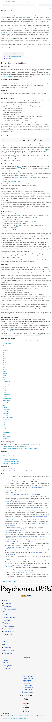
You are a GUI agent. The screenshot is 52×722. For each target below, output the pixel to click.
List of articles (8, 629)
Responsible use (7, 454)
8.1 (8, 519)
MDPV (4, 430)
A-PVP (4, 377)
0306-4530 (12, 554)
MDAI (4, 424)
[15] (20, 215)
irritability (20, 27)
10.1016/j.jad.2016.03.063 (20, 578)
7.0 (6, 510)
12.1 (9, 543)
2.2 (9, 479)
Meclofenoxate (6, 432)
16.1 (9, 566)
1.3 (11, 475)
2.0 (6, 479)
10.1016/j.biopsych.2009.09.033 (16, 501)
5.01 (9, 496)
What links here (28, 676)
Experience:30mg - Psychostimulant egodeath (14, 446)
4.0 (6, 490)
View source (42, 5)
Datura (4, 396)
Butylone (5, 387)
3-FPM (4, 356)
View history (48, 5)
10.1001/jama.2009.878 (42, 516)
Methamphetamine (7, 436)
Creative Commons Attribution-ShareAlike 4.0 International (24, 715)
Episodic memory (32, 177)
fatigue (44, 74)
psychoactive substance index (20, 341)
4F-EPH (5, 364)
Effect (9, 581)
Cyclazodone (6, 394)
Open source (8, 653)
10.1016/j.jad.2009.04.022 (14, 547)
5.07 (22, 496)
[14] (9, 199)
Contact (29, 595)
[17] (12, 330)
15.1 (9, 559)
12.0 (7, 543)
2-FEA (4, 347)
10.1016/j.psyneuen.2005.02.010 (39, 552)
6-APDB (5, 373)
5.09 (26, 496)
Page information (27, 687)
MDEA (4, 426)
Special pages (27, 680)
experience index (32, 444)
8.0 (6, 519)
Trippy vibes (8, 666)
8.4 (13, 519)
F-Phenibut (6, 411)
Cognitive (14, 581)
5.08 (24, 496)
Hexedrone (6, 415)
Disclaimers (20, 718)
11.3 (13, 537)
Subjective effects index (9, 456)
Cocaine (5, 390)
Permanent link (27, 685)
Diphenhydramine (7, 402)
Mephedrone (6, 434)
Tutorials (6, 623)
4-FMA (4, 362)
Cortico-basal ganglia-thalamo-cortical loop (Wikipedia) (16, 470)
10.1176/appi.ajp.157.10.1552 (32, 507)
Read (37, 5)
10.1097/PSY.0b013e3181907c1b (38, 523)
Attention (25, 177)
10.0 (7, 532)
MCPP (4, 421)
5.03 (13, 496)
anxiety (16, 27)
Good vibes (7, 663)
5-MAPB (5, 369)
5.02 (11, 496)
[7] (33, 152)
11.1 (9, 537)
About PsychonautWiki (12, 718)
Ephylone (5, 405)
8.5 (14, 519)
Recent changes (9, 650)
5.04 (15, 496)
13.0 (7, 548)
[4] (24, 74)
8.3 (11, 519)
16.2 (11, 566)
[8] (14, 156)
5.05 (17, 496)
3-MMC (5, 358)
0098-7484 (12, 518)
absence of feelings (20, 71)
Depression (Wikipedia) (9, 469)
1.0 (6, 475)
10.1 (9, 532)
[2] (21, 17)
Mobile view (26, 718)
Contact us (7, 645)
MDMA (4, 428)
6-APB (4, 371)
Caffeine (5, 388)
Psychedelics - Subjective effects (11, 463)
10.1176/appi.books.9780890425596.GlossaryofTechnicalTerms (24, 494)
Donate (23, 595)
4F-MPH (5, 366)
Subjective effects (9, 617)
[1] (20, 17)
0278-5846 (31, 565)
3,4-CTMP (5, 350)
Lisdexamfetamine (7, 419)
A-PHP (4, 375)
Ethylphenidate (6, 409)
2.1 (8, 479)
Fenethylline (6, 413)
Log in (2, 585)
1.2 (9, 475)
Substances (8, 603)
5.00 (7, 496)
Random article (9, 631)
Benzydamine (6, 385)
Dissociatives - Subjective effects (11, 461)
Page (2, 5)
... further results (5, 438)
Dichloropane (6, 400)
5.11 (30, 496)
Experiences (8, 606)
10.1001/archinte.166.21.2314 (23, 558)
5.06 (19, 496)
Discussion (6, 5)
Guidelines (7, 647)
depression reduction (6, 42)
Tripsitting (7, 620)
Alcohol (5, 379)
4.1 (8, 490)
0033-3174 (12, 525)
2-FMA (4, 349)
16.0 (7, 566)
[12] (16, 173)
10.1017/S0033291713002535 (26, 536)
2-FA (4, 345)
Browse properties (27, 692)
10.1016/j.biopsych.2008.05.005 (16, 572)
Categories (4, 581)
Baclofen (5, 383)
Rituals (6, 615)
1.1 (8, 475)
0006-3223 (32, 501)
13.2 (11, 548)
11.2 (11, 537)
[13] (46, 192)
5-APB (4, 368)
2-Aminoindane (7, 343)
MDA (4, 422)
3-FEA (4, 354)
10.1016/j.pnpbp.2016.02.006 (15, 565)
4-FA (4, 360)
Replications (8, 612)
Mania (4, 457)
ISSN (6, 489)
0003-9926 (39, 558)
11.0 (7, 537)
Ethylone (5, 407)
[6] (46, 150)
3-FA (4, 352)
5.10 (28, 496)
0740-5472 (12, 489)
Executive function (18, 177)
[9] (15, 156)
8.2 (9, 519)
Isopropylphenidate (8, 417)
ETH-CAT (5, 404)
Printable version (28, 683)
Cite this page (27, 690)
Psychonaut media (10, 609)
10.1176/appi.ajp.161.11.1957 (15, 541)
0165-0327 (22, 530)
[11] (20, 167)
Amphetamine (6, 381)
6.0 (6, 503)
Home (6, 600)
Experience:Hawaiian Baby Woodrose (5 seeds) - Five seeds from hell (20, 448)
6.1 (8, 503)
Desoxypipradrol (7, 398)
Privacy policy (4, 718)
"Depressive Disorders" (16, 480)
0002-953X (32, 541)
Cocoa (4, 392)
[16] (43, 313)
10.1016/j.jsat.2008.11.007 (38, 487)
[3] (12, 32)
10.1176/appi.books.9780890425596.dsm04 (27, 478)
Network (6, 660)
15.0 (7, 559)
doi (13, 478)
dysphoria (27, 27)
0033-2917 (42, 536)
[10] (18, 167)
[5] (33, 75)
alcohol (3, 32)
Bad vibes (7, 668)
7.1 (8, 510)
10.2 (11, 532)
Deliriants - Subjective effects (10, 459)
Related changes (28, 678)
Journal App (8, 634)
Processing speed (15, 181)
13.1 (9, 548)
